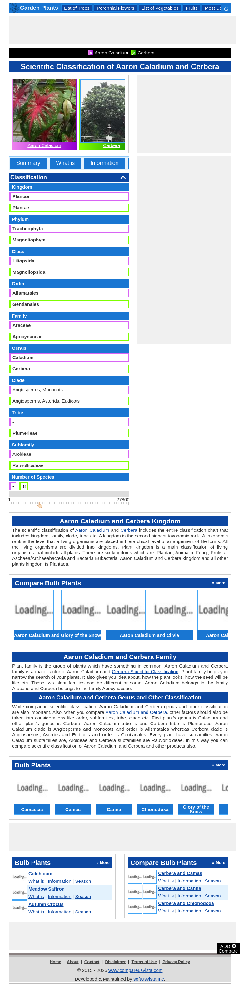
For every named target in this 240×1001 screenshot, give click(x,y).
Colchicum (40, 873)
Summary (28, 163)
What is (65, 163)
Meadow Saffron (46, 889)
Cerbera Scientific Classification (145, 671)
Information (104, 163)
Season (83, 881)
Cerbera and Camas (180, 873)
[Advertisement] (122, 30)
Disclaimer (115, 961)
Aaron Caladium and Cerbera (136, 712)
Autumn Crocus (46, 904)
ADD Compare (228, 948)
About (73, 961)
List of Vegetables (160, 8)
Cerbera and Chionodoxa (186, 903)
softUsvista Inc (148, 979)
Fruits (192, 8)
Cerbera (111, 145)
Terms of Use (144, 961)
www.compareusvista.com (135, 970)
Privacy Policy (176, 961)
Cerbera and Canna (179, 888)
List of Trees (77, 8)
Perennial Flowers (115, 8)
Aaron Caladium (44, 145)
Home (55, 961)
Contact (91, 961)
